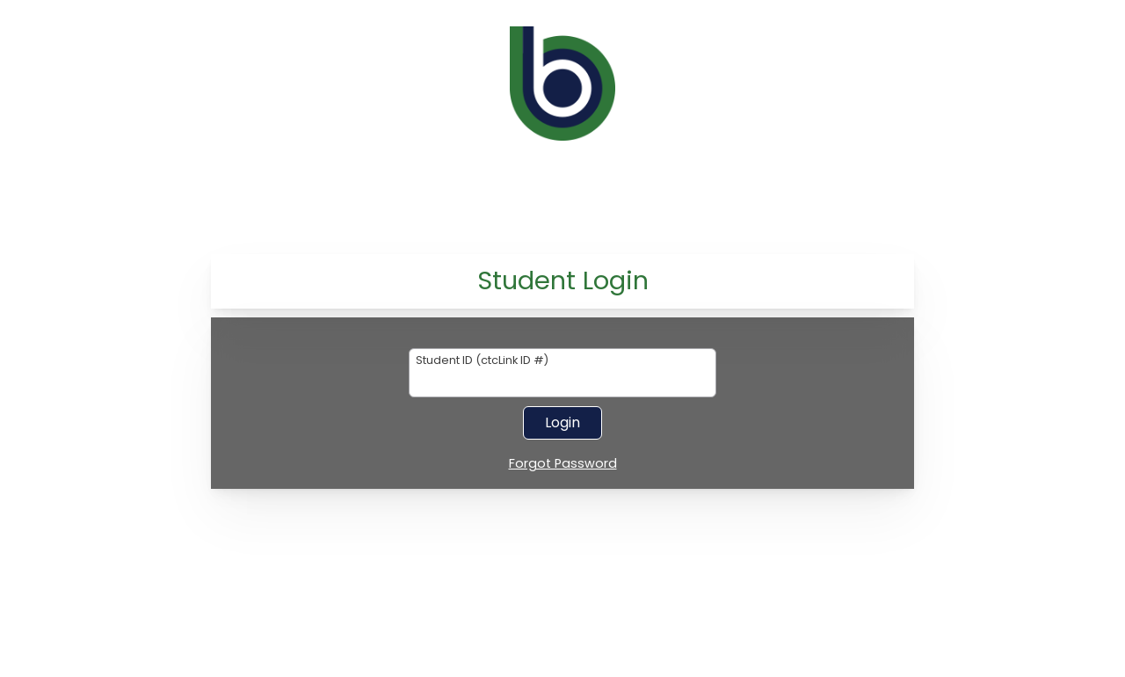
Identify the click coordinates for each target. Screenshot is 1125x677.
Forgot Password (563, 464)
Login (562, 422)
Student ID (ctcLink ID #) (482, 361)
